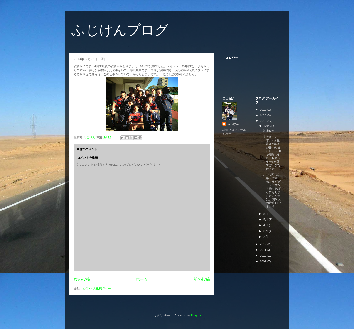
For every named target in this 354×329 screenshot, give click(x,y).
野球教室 (268, 131)
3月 (266, 231)
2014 (263, 115)
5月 (266, 219)
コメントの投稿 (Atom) (96, 288)
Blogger (196, 315)
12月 (266, 126)
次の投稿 (82, 279)
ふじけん (233, 124)
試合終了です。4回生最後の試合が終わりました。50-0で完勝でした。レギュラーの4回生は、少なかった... (272, 152)
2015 (263, 109)
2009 (263, 261)
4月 (266, 225)
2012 (263, 244)
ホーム (142, 279)
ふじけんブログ (119, 30)
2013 (263, 121)
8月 (266, 213)
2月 (266, 236)
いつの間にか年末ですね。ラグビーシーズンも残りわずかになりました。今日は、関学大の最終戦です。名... (272, 190)
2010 (263, 255)
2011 (263, 249)
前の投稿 (202, 279)
